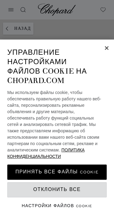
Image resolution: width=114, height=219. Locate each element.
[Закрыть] (106, 48)
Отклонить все (57, 189)
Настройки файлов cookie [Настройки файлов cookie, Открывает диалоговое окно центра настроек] (57, 205)
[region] (57, 129)
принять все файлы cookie (57, 172)
